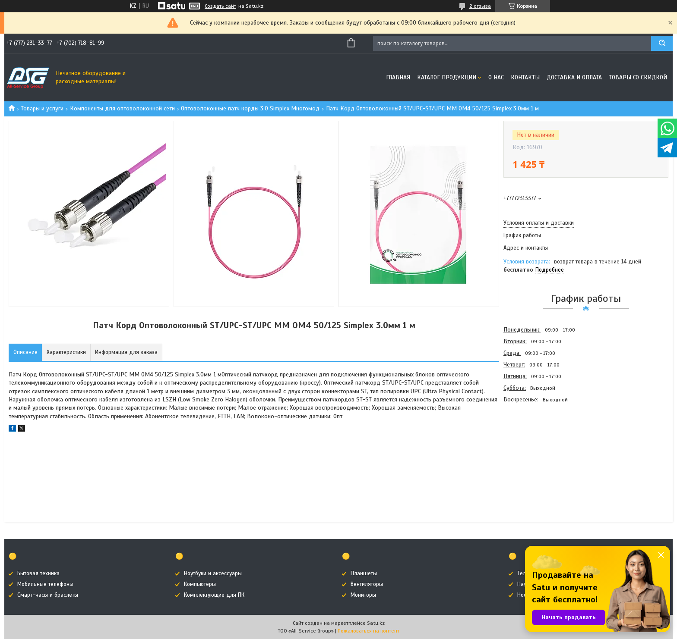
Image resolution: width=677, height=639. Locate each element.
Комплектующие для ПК (214, 595)
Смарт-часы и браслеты (47, 595)
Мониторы (363, 595)
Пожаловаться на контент (368, 631)
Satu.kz (376, 623)
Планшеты (364, 573)
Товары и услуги (42, 108)
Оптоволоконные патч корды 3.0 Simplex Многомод (250, 108)
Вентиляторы (367, 584)
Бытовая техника (38, 573)
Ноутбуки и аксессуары (213, 573)
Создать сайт (220, 6)
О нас (496, 77)
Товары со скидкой (638, 77)
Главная (398, 77)
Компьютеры (200, 584)
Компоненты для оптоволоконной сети (122, 108)
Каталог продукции (446, 77)
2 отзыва (480, 6)
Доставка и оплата (574, 77)
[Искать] (662, 43)
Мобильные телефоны (45, 584)
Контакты (525, 77)
